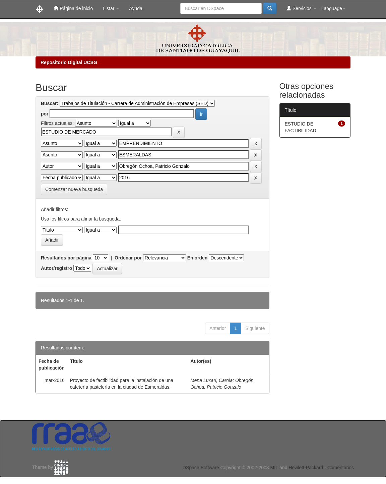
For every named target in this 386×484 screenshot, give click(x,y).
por (45, 113)
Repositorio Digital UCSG (69, 62)
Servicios (301, 8)
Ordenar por (128, 257)
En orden (197, 257)
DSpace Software (201, 467)
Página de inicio (73, 8)
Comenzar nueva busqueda (74, 189)
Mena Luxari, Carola (211, 380)
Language (333, 8)
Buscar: (49, 103)
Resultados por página (66, 257)
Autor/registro (56, 268)
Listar (111, 8)
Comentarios (340, 467)
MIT (274, 467)
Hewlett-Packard (305, 467)
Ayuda (135, 8)
